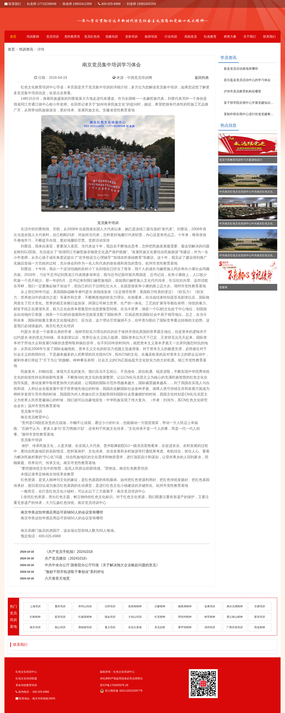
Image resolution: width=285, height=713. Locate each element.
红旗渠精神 (85, 616)
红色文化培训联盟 (26, 678)
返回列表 (202, 77)
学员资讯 (228, 57)
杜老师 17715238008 (41, 4)
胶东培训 (259, 616)
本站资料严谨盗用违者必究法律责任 (121, 678)
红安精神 (160, 616)
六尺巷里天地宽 (57, 578)
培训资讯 (26, 49)
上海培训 (35, 606)
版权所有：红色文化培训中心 (117, 671)
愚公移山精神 (235, 616)
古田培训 (110, 606)
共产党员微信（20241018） (67, 558)
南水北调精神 (235, 606)
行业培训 (171, 36)
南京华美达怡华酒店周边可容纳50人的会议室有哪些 (62, 512)
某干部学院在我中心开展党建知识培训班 (250, 102)
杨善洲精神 (184, 606)
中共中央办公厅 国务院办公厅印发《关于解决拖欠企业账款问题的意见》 (102, 565)
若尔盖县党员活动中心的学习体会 (247, 80)
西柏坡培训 (85, 627)
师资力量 (230, 36)
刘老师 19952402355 (141, 4)
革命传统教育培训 (26, 685)
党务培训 (131, 36)
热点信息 (228, 125)
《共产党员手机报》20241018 (69, 552)
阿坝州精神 (184, 616)
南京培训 (35, 627)
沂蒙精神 (160, 606)
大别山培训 (135, 616)
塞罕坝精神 (184, 627)
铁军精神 (209, 616)
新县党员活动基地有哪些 (241, 68)
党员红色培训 (92, 39)
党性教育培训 (72, 39)
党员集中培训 (108, 223)
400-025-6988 (109, 4)
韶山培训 (60, 627)
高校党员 (190, 36)
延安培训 (60, 616)
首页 (13, 36)
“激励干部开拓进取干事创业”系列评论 (74, 572)
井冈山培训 (85, 606)
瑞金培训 (110, 616)
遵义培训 (110, 627)
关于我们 (249, 36)
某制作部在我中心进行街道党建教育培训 (250, 114)
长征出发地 (135, 627)
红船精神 (35, 616)
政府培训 (151, 36)
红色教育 (210, 36)
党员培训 (52, 36)
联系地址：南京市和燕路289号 (35, 698)
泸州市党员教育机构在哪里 (242, 91)
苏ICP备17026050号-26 (114, 685)
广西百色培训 (235, 627)
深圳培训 (209, 627)
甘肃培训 (259, 606)
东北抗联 (160, 627)
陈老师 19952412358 (77, 4)
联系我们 (12, 4)
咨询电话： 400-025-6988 (32, 691)
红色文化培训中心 (26, 671)
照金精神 (259, 627)
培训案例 (32, 36)
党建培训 (111, 36)
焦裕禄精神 (135, 606)
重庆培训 (60, 606)
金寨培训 (209, 606)
